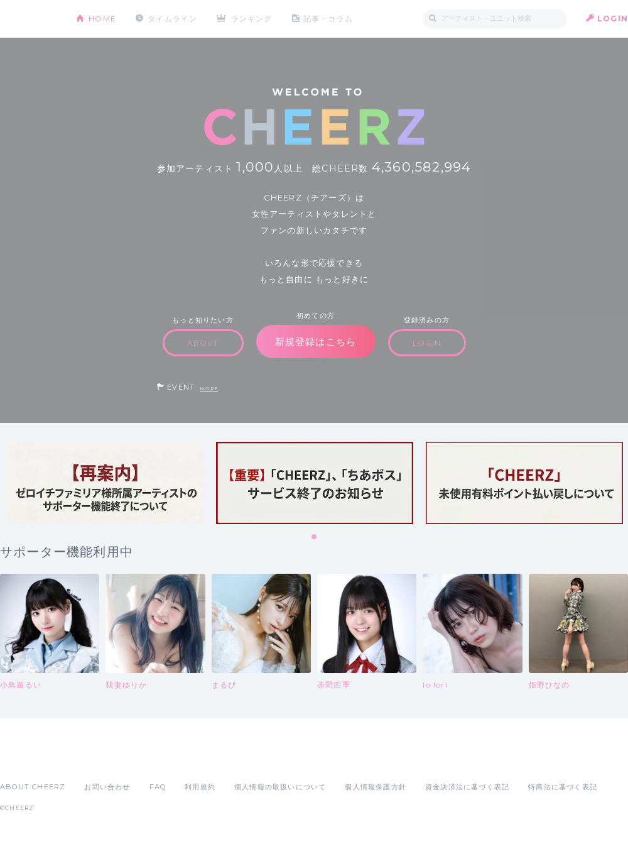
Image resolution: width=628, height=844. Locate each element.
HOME (102, 18)
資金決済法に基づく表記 (467, 786)
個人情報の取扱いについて (280, 786)
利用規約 (200, 786)
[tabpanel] (104, 483)
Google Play (95, 759)
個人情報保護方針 (375, 786)
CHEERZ (28, 19)
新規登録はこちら (316, 342)
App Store (29, 759)
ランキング (252, 18)
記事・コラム (328, 18)
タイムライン (172, 18)
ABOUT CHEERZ (32, 786)
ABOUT (203, 343)
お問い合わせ (107, 786)
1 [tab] (314, 537)
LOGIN (612, 18)
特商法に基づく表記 (562, 786)
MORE (209, 389)
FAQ (157, 786)
